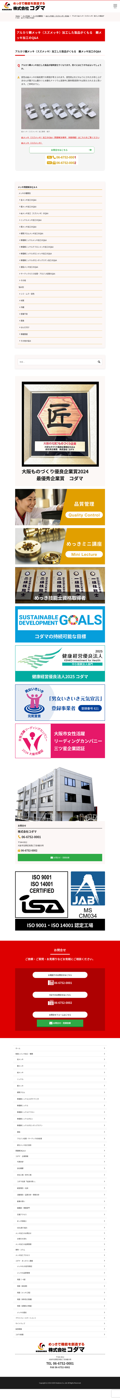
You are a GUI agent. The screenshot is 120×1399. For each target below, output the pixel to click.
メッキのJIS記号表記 (24, 1276)
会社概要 (20, 1178)
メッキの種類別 (25, 194)
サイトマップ (20, 1333)
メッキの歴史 (22, 1322)
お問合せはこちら (59, 150)
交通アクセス (22, 1224)
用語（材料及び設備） (25, 1309)
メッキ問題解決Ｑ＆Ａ (28, 187)
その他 (23, 286)
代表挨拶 (20, 1171)
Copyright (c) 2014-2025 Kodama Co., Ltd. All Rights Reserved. (60, 1393)
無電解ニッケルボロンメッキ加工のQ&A (37, 257)
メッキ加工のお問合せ (23, 1243)
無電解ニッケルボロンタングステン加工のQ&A (40, 264)
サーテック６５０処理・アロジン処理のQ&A (39, 279)
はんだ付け (25, 335)
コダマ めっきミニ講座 (24, 1270)
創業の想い (21, 1211)
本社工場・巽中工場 (25, 1185)
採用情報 (19, 1339)
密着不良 (24, 321)
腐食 (23, 328)
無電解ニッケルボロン (25, 1128)
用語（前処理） (22, 1296)
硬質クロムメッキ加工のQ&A (33, 236)
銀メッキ (20, 1076)
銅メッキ (20, 1095)
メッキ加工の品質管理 (23, 1254)
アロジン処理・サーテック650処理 (30, 1148)
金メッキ (20, 1069)
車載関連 (24, 342)
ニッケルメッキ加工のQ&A (32, 222)
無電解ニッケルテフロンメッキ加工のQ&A (38, 250)
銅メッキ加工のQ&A (29, 229)
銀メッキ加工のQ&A (29, 208)
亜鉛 (18, 1142)
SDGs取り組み (23, 1237)
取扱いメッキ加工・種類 (24, 1063)
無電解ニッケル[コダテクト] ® (28, 1109)
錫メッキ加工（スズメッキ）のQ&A (35, 215)
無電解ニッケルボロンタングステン (29, 1135)
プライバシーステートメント (26, 1328)
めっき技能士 (22, 1231)
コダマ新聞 (19, 1344)
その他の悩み (26, 349)
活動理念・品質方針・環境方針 (28, 1204)
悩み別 (21, 293)
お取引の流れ (22, 1248)
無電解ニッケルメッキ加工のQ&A (34, 243)
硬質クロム (21, 1102)
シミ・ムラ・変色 (28, 300)
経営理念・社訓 (22, 1198)
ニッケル (20, 1089)
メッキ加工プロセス (23, 1265)
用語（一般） (22, 1289)
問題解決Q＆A (21, 1160)
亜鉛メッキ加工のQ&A (30, 271)
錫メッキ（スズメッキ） (32, 142)
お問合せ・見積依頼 (61, 866)
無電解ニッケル (22, 1115)
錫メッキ (20, 1082)
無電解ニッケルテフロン (26, 1122)
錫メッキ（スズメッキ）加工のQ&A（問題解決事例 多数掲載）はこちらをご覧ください (60, 137)
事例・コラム (20, 1259)
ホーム (18, 1058)
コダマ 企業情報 (22, 1166)
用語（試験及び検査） (25, 1316)
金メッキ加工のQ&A (29, 201)
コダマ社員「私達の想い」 (26, 1191)
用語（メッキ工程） (24, 1302)
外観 (23, 314)
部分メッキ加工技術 (24, 1155)
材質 (23, 307)
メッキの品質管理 (23, 1282)
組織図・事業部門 (23, 1218)
